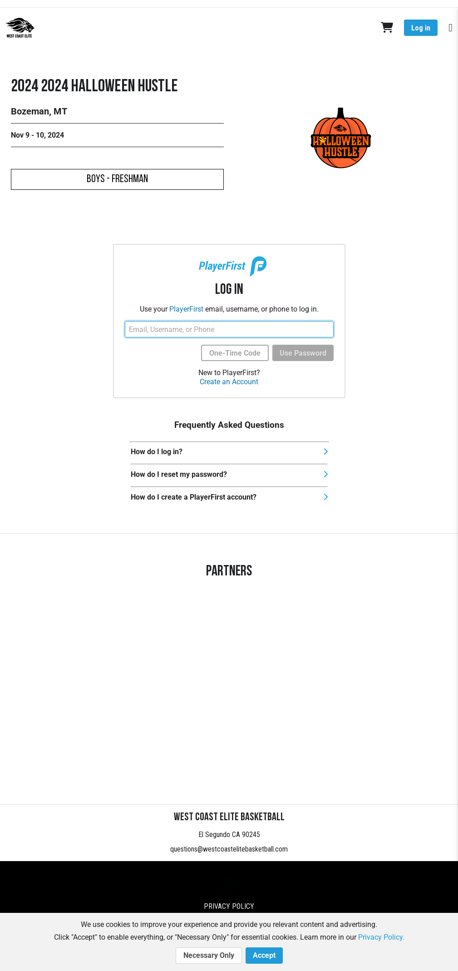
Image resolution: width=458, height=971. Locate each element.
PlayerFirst (186, 309)
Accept (264, 955)
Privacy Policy (229, 906)
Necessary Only (208, 955)
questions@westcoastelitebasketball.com (229, 849)
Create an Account (229, 381)
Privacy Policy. (381, 937)
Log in (420, 28)
